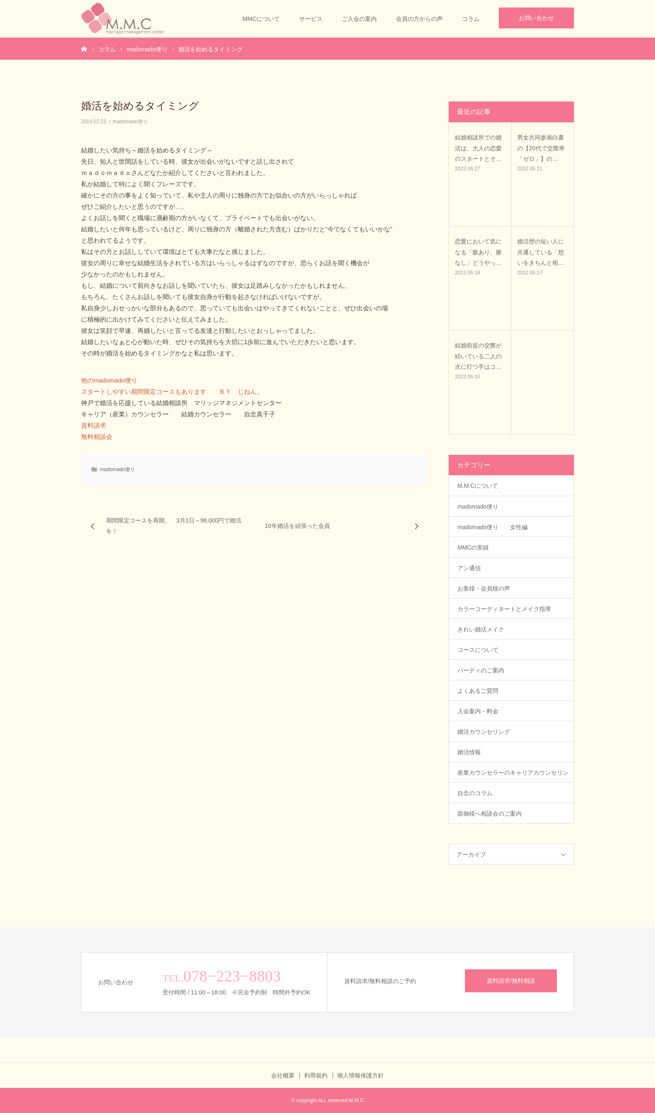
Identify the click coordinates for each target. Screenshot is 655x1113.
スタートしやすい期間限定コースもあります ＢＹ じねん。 (172, 391)
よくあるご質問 (477, 690)
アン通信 (472, 568)
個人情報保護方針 (360, 1075)
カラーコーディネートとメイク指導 (504, 609)
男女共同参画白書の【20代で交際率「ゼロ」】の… (541, 148)
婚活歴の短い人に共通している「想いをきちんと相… (540, 252)
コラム (471, 18)
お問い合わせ (536, 18)
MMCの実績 (473, 547)
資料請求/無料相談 (511, 980)
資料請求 (93, 425)
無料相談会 (96, 436)
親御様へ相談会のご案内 (489, 813)
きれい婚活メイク (480, 629)
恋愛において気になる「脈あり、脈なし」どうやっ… (478, 252)
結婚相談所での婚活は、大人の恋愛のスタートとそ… (478, 148)
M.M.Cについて (477, 485)
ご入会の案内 (359, 18)
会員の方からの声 (419, 18)
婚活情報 (469, 752)
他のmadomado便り (109, 380)
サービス (310, 18)
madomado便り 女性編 (492, 527)
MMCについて (261, 18)
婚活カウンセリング (483, 731)
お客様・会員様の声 (483, 588)
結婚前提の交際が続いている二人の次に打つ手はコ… (478, 356)
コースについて (477, 650)
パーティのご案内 (480, 670)
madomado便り (130, 121)
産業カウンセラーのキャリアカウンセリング (513, 776)
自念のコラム (475, 793)
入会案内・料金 (477, 711)
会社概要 (282, 1075)
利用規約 (316, 1075)
